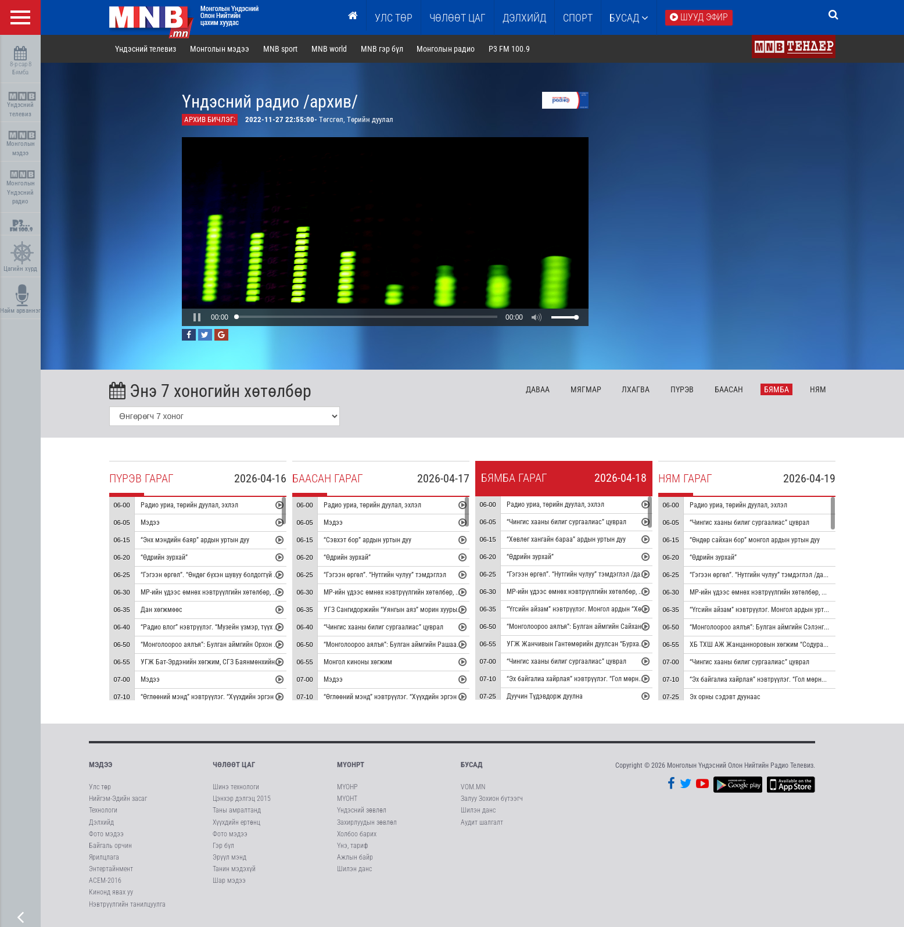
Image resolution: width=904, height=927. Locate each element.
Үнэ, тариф (352, 846)
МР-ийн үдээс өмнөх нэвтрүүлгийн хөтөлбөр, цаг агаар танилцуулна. (240, 592)
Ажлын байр (355, 857)
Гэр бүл (223, 846)
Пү (682, 389)
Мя (586, 389)
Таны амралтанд (237, 810)
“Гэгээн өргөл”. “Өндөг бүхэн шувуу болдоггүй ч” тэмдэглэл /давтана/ (241, 575)
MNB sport (280, 48)
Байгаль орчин (110, 846)
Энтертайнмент (111, 869)
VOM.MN (473, 787)
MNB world (329, 48)
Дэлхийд (524, 18)
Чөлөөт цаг (234, 764)
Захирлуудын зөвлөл (367, 822)
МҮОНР (347, 787)
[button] (196, 317)
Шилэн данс (354, 869)
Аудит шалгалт (482, 822)
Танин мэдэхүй (234, 869)
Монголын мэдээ (21, 144)
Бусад (628, 18)
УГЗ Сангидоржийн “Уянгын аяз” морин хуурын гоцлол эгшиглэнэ (419, 610)
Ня (818, 389)
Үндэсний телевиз (22, 105)
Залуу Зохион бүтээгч (492, 798)
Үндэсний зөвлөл (361, 810)
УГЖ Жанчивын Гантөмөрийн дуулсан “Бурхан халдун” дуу (592, 644)
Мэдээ (150, 522)
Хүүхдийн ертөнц (236, 822)
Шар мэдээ (229, 880)
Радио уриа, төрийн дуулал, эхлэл (189, 505)
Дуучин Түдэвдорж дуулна (545, 696)
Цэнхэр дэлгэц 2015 (242, 798)
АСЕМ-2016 (105, 880)
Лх (636, 389)
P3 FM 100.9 (509, 48)
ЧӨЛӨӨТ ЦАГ (457, 18)
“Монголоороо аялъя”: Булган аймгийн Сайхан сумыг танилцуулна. (604, 626)
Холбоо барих (356, 834)
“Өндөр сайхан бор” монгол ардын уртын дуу (755, 540)
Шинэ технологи (236, 787)
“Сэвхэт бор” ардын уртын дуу (367, 540)
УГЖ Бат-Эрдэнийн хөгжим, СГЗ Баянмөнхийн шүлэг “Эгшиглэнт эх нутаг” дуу (253, 662)
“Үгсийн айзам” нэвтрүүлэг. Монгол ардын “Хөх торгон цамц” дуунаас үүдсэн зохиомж (632, 609)
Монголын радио (446, 48)
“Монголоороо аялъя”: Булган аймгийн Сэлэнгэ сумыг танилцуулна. (788, 627)
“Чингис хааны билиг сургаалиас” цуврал (383, 627)
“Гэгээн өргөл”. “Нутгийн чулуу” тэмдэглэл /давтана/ (583, 574)
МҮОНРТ (350, 764)
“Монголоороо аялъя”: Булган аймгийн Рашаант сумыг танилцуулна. (423, 644)
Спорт (578, 18)
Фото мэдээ (106, 834)
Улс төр (393, 18)
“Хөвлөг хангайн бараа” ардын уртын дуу (566, 539)
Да (538, 389)
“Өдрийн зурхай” (164, 557)
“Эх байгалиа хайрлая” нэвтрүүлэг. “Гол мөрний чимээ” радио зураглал (611, 679)
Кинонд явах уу (111, 892)
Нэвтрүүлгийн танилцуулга (127, 904)
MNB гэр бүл (382, 48)
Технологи (103, 810)
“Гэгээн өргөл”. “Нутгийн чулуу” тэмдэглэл (385, 575)
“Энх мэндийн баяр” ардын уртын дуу (195, 540)
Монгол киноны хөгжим (358, 662)
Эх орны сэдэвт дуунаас (725, 697)
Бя (776, 389)
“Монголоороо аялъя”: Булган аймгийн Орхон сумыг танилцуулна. (236, 644)
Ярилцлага (104, 857)
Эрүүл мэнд (229, 857)
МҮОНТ (347, 798)
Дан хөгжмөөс (161, 610)
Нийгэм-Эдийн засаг (118, 798)
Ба (729, 389)
